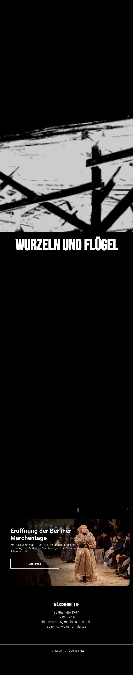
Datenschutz (76, 650)
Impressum (56, 650)
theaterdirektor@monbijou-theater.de (66, 622)
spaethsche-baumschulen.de (66, 626)
